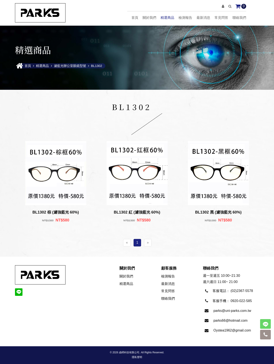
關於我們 (149, 17)
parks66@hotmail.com (230, 320)
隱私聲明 (137, 357)
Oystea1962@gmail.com (232, 330)
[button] (223, 6)
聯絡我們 (239, 17)
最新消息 (203, 17)
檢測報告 (185, 17)
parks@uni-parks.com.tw (232, 310)
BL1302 (96, 66)
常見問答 (221, 17)
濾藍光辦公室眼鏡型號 (70, 66)
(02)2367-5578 (242, 291)
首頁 (134, 17)
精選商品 (167, 17)
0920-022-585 (241, 301)
